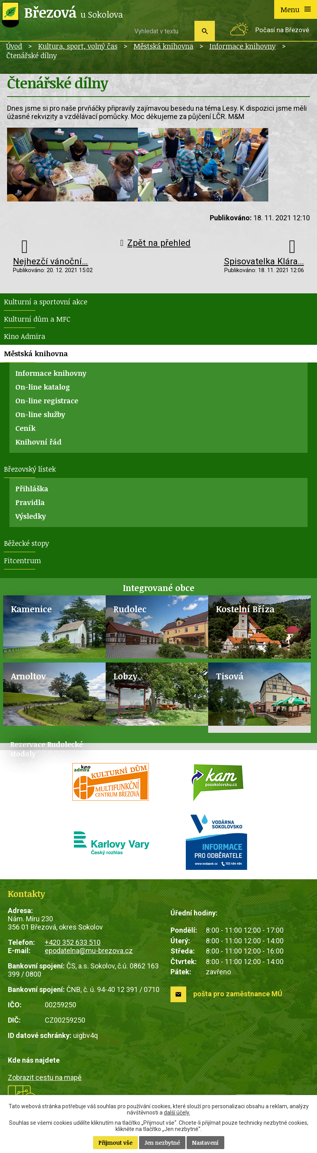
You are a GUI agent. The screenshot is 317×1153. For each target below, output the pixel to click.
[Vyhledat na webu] (161, 31)
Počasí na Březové (282, 30)
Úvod (14, 46)
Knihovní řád (38, 442)
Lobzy (125, 676)
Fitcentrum (22, 560)
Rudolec (130, 609)
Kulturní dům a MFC (37, 319)
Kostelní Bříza (245, 609)
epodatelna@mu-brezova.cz (89, 950)
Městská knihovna (163, 46)
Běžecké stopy (26, 543)
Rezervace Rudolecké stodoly (46, 748)
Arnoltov (28, 676)
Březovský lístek (30, 469)
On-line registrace (46, 400)
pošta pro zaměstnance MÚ (237, 994)
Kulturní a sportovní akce (45, 301)
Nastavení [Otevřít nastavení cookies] (205, 1142)
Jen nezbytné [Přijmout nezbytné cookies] (162, 1142)
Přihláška (31, 488)
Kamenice (31, 609)
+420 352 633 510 (73, 942)
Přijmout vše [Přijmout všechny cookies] (115, 1142)
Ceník (25, 428)
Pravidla (30, 502)
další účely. (177, 1112)
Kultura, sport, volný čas (77, 46)
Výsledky (30, 516)
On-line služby (40, 414)
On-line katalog (42, 387)
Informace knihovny (242, 46)
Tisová (230, 676)
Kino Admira (24, 336)
